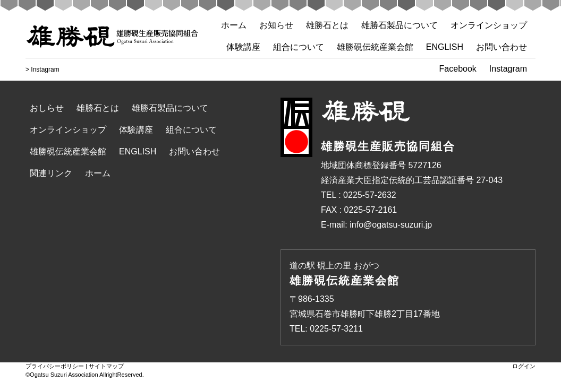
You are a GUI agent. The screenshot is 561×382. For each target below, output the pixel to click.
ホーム (233, 25)
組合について (298, 46)
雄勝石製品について (399, 25)
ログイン (524, 366)
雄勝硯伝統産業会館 (375, 46)
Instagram (508, 68)
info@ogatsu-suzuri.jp (391, 224)
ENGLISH (444, 46)
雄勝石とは (327, 25)
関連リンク (51, 173)
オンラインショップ (488, 25)
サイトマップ (106, 366)
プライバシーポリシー (55, 366)
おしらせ (47, 107)
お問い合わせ (501, 46)
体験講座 (243, 46)
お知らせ (276, 25)
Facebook (458, 68)
